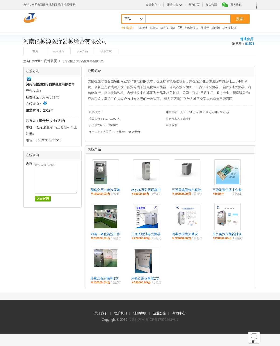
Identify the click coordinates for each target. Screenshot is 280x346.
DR (180, 27)
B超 (173, 27)
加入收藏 (211, 4)
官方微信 (236, 4)
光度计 (143, 27)
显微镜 (205, 27)
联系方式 (106, 51)
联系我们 (120, 313)
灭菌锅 (215, 27)
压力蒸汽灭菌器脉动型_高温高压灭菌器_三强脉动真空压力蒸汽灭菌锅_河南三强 (227, 234)
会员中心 (151, 4)
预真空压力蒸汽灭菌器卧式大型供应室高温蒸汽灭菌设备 (105, 190)
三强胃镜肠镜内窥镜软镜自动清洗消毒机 (186, 190)
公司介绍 (58, 51)
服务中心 (172, 4)
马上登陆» (61, 127)
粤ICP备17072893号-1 (161, 320)
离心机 (154, 27)
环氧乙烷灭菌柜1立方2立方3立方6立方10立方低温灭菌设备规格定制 (105, 278)
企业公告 (159, 313)
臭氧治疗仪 (191, 27)
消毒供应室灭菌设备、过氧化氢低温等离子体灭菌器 (186, 234)
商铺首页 (50, 61)
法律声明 (140, 313)
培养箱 (164, 27)
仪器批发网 (136, 320)
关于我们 (101, 313)
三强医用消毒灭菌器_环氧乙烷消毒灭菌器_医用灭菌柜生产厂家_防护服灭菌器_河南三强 (146, 234)
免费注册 (69, 4)
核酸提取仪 (229, 27)
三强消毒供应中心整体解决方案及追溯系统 (227, 190)
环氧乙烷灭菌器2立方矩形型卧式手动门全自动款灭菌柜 (146, 278)
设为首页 (194, 4)
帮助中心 (179, 313)
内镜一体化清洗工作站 (105, 234)
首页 (35, 51)
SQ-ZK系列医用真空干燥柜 (146, 190)
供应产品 (82, 51)
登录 (60, 4)
